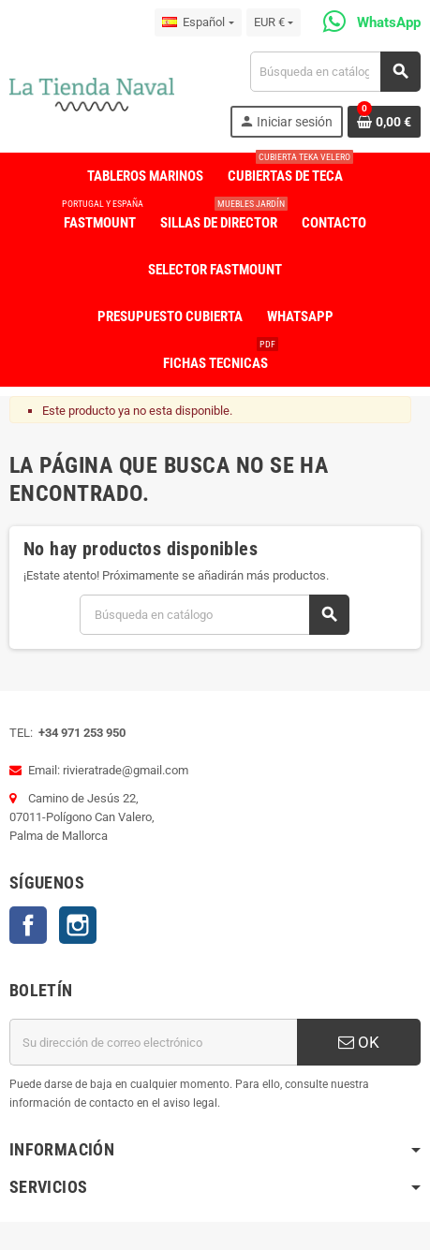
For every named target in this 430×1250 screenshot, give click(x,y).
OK (358, 1042)
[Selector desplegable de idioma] (198, 22)
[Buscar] (335, 71)
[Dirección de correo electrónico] (153, 1042)
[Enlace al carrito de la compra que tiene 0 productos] (384, 122)
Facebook (28, 925)
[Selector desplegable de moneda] (273, 22)
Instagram (77, 925)
